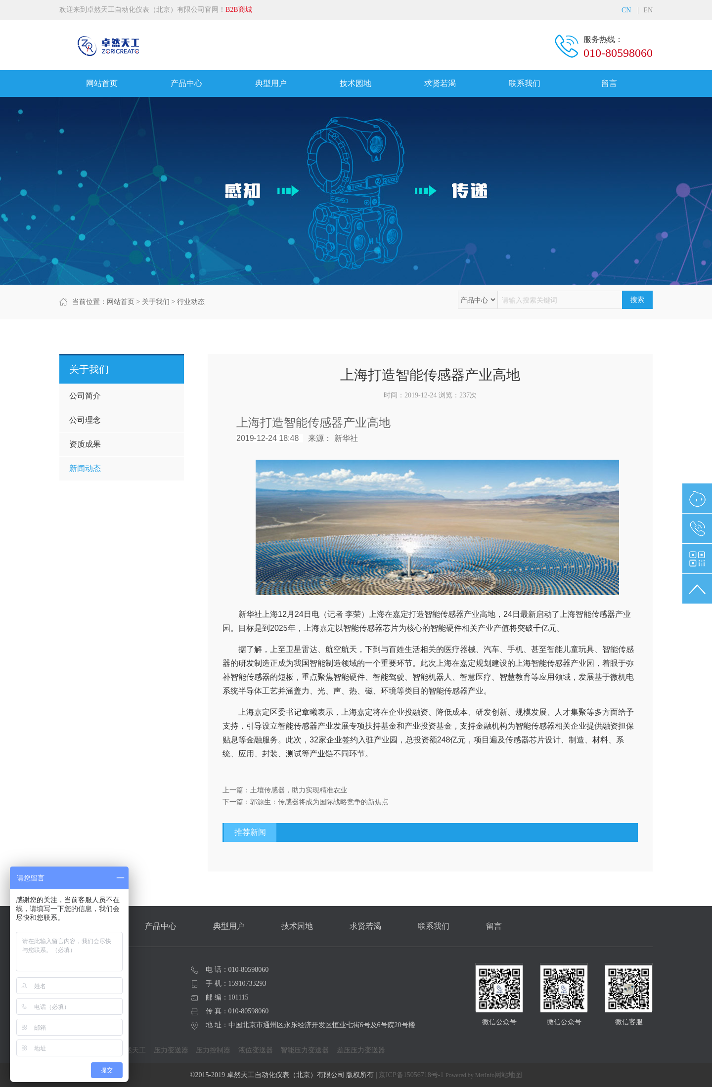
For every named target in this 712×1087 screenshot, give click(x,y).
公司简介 (85, 395)
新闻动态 (85, 468)
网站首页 (102, 83)
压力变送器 (171, 1050)
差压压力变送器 (361, 1050)
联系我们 (524, 83)
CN (626, 10)
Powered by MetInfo (469, 1075)
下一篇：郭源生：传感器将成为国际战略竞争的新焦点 (305, 802)
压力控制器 (213, 1050)
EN (648, 10)
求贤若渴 (440, 83)
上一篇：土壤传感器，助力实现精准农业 (284, 790)
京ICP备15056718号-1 (411, 1075)
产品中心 (186, 83)
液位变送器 (255, 1050)
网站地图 (508, 1075)
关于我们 (156, 301)
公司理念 (85, 420)
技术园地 (355, 83)
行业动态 (191, 301)
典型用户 (271, 83)
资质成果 (85, 444)
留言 (609, 83)
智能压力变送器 (304, 1050)
